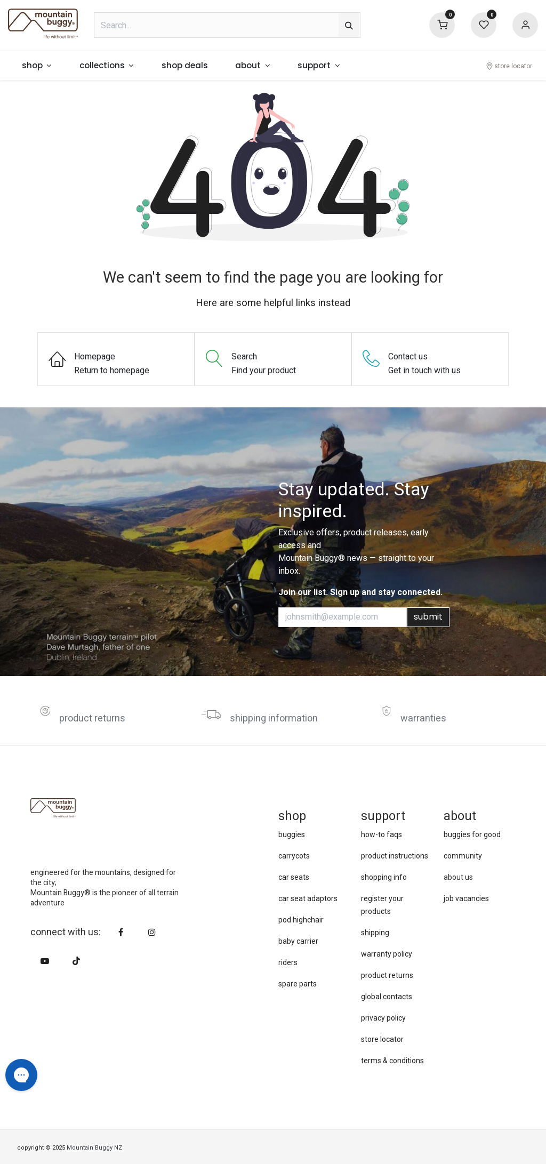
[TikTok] (76, 961)
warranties (423, 718)
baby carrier (298, 941)
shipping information (274, 718)
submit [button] (428, 617)
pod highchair (301, 920)
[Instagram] (152, 932)
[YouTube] (45, 961)
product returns (92, 718)
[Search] (349, 25)
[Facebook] (121, 932)
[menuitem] (37, 66)
